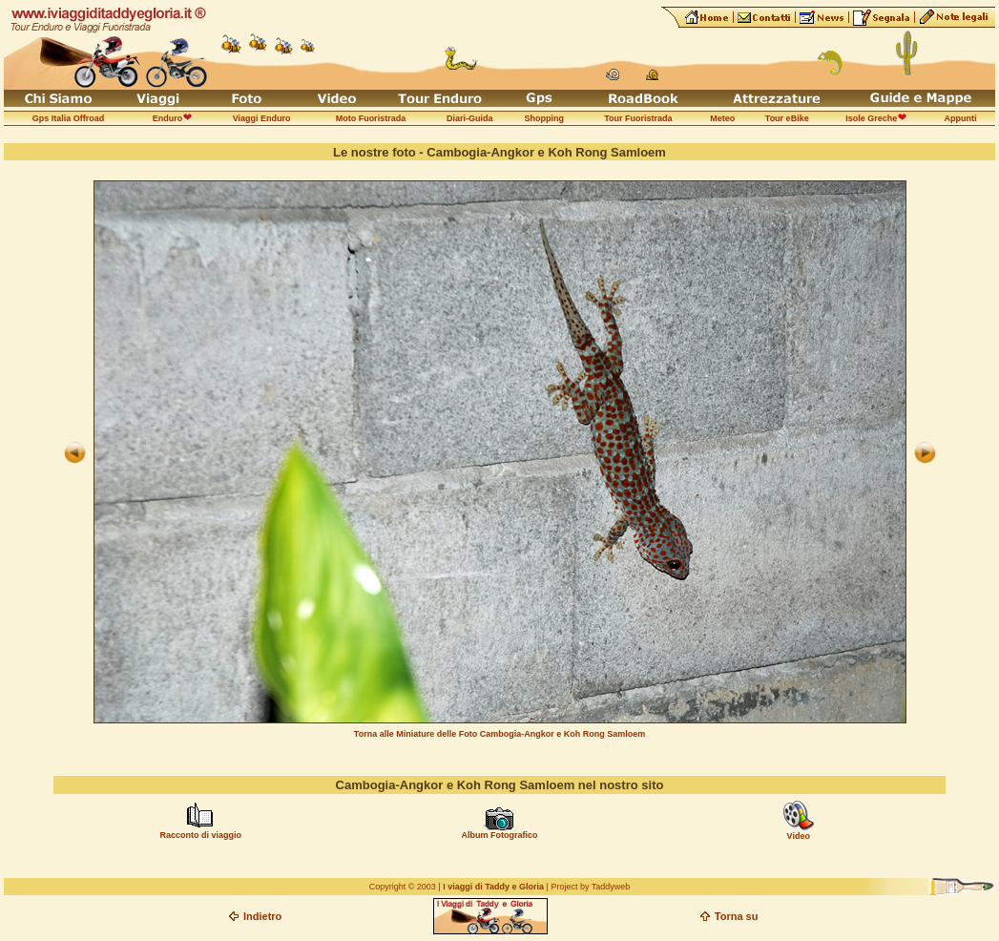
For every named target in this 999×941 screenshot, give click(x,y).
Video (798, 836)
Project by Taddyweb (590, 886)
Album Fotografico (499, 835)
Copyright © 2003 (402, 886)
